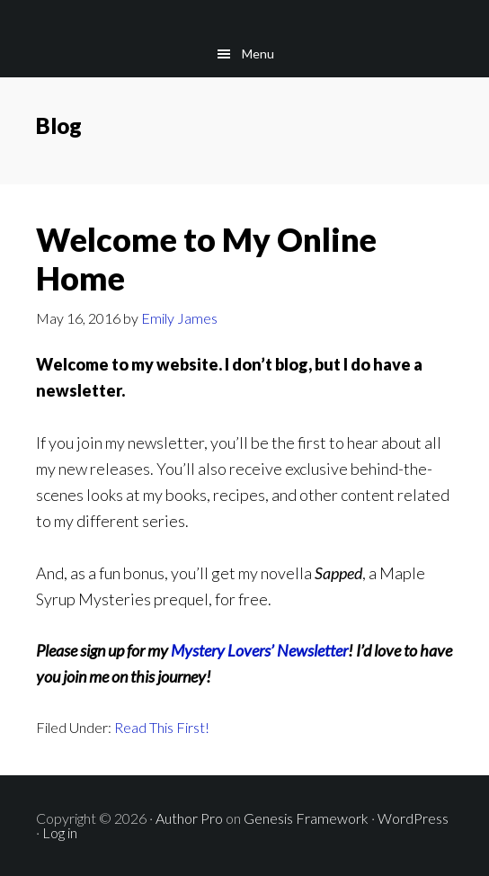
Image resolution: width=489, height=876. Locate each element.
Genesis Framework (306, 818)
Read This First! (161, 727)
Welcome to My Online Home (206, 258)
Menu (258, 53)
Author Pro (189, 818)
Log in (59, 832)
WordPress (413, 818)
